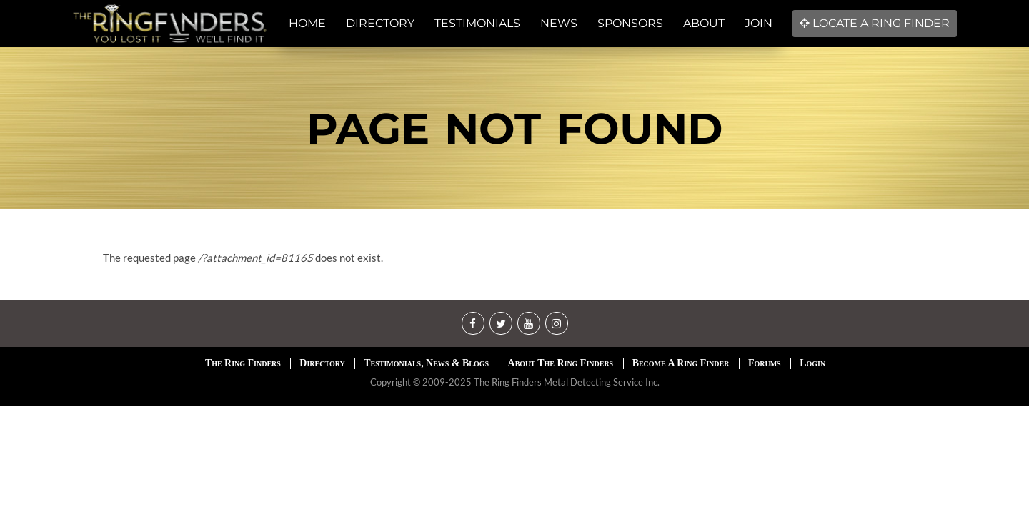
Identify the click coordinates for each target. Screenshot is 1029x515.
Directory (321, 363)
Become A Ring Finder (681, 363)
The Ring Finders (243, 363)
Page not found (515, 128)
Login (812, 363)
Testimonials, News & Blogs (426, 363)
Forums (764, 363)
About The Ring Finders (561, 363)
